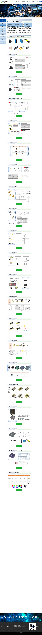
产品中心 (4, 17)
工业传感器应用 (8, 17)
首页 (1, 17)
